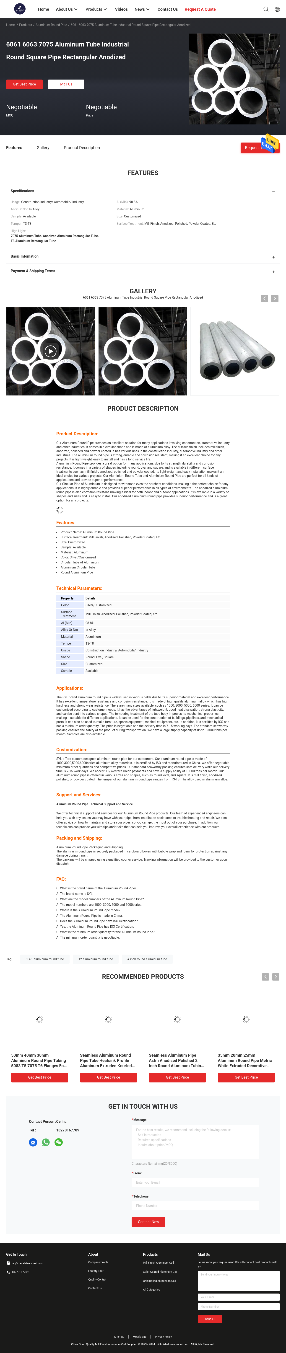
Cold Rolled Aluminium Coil (159, 1281)
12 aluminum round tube (95, 959)
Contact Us (95, 1288)
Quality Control (97, 1279)
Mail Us (66, 84)
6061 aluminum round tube (45, 959)
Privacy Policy (163, 1336)
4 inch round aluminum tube (147, 959)
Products (25, 25)
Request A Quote (260, 147)
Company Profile (98, 1262)
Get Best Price (24, 84)
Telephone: (141, 1196)
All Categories (151, 1289)
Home (10, 25)
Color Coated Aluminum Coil (160, 1271)
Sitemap (119, 1336)
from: (137, 1173)
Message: (140, 1120)
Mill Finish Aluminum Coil (158, 1262)
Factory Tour (96, 1271)
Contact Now (148, 1222)
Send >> (210, 1319)
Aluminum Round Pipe (51, 25)
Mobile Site (139, 1336)
